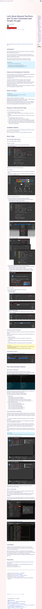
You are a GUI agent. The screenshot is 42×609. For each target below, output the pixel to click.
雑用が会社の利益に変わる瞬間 (13, 602)
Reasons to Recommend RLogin (39, 23)
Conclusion (39, 41)
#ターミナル (19, 29)
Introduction (39, 17)
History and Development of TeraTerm (39, 19)
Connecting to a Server (39, 32)
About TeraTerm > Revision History (20, 575)
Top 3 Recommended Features (39, 34)
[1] (29, 80)
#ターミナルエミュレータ (14, 29)
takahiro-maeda (10, 25)
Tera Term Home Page (17, 574)
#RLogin (23, 29)
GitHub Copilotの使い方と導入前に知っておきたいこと (17, 607)
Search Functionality (39, 40)
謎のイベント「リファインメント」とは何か (15, 608)
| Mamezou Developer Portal (7, 1)
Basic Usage (39, 26)
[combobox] (34, 1)
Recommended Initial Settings (39, 28)
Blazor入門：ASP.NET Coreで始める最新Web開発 (16, 603)
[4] (33, 102)
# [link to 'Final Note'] (13, 559)
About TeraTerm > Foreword (18, 573)
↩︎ (24, 573)
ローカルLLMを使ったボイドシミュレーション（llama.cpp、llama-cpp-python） (21, 604)
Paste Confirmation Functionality (39, 38)
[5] (28, 373)
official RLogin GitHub (26, 129)
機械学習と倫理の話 (11, 600)
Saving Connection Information (39, 30)
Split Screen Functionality (39, 36)
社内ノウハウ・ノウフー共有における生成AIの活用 (16, 601)
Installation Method (39, 25)
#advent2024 (8, 29)
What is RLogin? (39, 21)
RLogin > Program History (18, 576)
